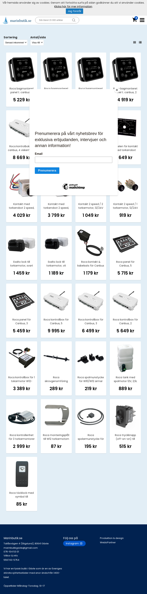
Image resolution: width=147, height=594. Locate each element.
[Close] (117, 90)
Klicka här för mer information (73, 6)
